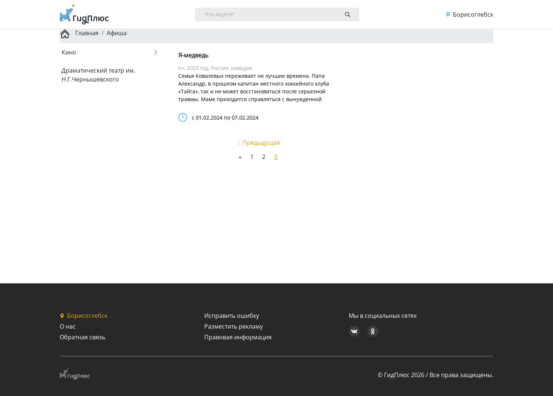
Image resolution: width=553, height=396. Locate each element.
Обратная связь (82, 337)
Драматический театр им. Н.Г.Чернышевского (98, 74)
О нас (68, 326)
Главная (79, 33)
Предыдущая (258, 143)
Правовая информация (238, 337)
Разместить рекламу (233, 326)
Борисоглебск (469, 14)
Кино (69, 52)
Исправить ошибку (231, 316)
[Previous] (240, 156)
